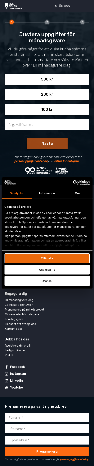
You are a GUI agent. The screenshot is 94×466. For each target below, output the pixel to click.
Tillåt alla (47, 258)
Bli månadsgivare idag (19, 300)
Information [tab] (47, 193)
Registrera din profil (17, 345)
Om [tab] (77, 193)
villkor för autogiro (66, 161)
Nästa (47, 143)
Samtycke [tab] (17, 193)
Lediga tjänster (15, 350)
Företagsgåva (14, 319)
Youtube (16, 387)
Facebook (17, 367)
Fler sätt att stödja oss (20, 324)
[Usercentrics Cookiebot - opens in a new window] (73, 182)
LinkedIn (16, 380)
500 (44, 79)
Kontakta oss (14, 328)
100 (44, 109)
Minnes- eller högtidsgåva (22, 314)
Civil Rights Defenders (13, 6)
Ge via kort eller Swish (19, 305)
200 (44, 94)
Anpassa (47, 269)
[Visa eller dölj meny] (84, 6)
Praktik (9, 355)
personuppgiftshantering (30, 161)
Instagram (18, 374)
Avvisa (47, 280)
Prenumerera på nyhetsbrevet (24, 309)
